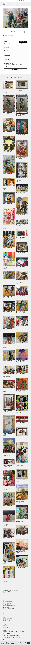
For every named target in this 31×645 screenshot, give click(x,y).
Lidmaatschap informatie (7, 614)
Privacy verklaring (6, 624)
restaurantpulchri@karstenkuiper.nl (10, 605)
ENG (26, 0)
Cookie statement (6, 625)
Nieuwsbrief (5, 616)
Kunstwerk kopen (23, 41)
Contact (7, 66)
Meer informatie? (15, 69)
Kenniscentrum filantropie (7, 618)
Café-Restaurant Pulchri (7, 620)
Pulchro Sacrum (6, 619)
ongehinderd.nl (17, 637)
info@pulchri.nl (6, 597)
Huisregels (5, 621)
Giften (4, 617)
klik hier (18, 635)
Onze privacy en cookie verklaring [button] (10, 643)
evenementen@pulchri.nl (8, 601)
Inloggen (4, 613)
